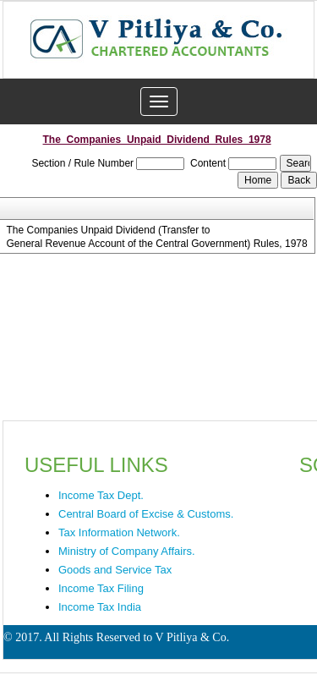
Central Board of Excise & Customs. (145, 514)
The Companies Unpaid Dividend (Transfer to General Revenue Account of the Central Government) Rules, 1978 (155, 237)
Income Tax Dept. (101, 495)
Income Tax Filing (101, 588)
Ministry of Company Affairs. (126, 551)
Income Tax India (99, 607)
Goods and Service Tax (115, 569)
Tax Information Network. (119, 532)
